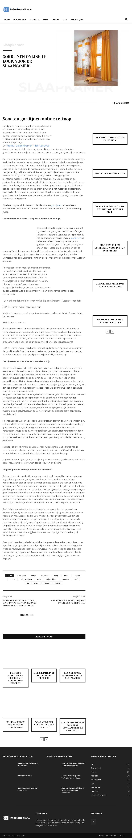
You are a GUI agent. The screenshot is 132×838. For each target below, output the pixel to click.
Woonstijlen (77, 19)
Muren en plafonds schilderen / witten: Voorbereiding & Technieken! (72, 790)
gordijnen (56, 205)
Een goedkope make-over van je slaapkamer (72, 675)
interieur (45, 575)
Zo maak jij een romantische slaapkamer (15, 724)
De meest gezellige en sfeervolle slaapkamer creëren (15, 678)
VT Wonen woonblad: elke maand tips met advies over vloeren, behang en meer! (19, 603)
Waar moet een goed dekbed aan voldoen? (44, 724)
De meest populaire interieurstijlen (110, 321)
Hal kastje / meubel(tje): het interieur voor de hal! (68, 601)
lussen (66, 575)
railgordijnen (26, 579)
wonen (57, 583)
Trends (55, 19)
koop (56, 575)
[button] (126, 19)
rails (39, 579)
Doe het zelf (19, 19)
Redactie (26, 615)
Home (7, 19)
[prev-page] (42, 739)
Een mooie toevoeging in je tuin (110, 139)
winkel (46, 583)
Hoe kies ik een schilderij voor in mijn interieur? (110, 248)
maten (77, 575)
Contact (121, 836)
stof (75, 579)
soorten (66, 579)
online (12, 579)
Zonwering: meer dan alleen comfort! (110, 285)
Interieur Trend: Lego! (110, 173)
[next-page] (46, 739)
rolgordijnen (51, 579)
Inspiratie (34, 19)
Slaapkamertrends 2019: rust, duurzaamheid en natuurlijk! (73, 727)
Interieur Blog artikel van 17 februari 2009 (28, 146)
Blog (45, 19)
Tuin (64, 19)
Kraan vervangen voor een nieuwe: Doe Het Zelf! (110, 209)
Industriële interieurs (25, 776)
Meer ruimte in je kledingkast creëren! (44, 675)
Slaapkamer (13, 45)
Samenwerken (111, 836)
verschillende (32, 583)
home (33, 575)
